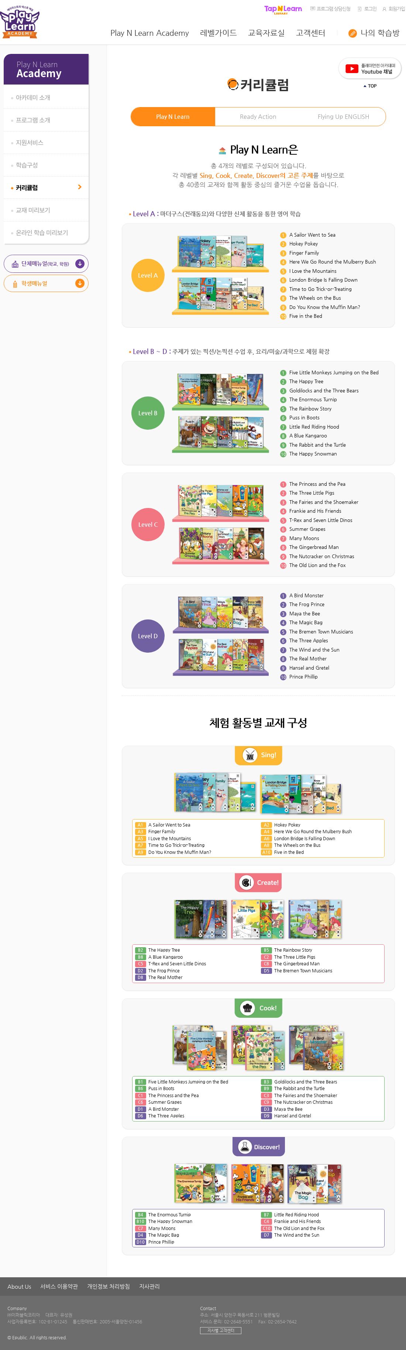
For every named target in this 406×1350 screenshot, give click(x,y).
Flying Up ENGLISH (343, 116)
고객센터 (311, 32)
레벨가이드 (218, 32)
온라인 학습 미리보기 (42, 232)
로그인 (366, 8)
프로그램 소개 (33, 119)
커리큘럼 (27, 187)
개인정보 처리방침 (108, 1286)
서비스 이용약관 (59, 1286)
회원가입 (393, 8)
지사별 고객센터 (220, 1330)
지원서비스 (29, 142)
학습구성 (27, 164)
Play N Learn (173, 116)
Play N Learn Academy (149, 32)
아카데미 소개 (33, 97)
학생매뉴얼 (34, 283)
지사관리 (149, 1286)
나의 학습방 (380, 32)
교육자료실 (266, 32)
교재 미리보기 (33, 209)
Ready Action (258, 116)
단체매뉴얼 (45, 263)
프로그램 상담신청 (333, 8)
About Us (19, 1286)
